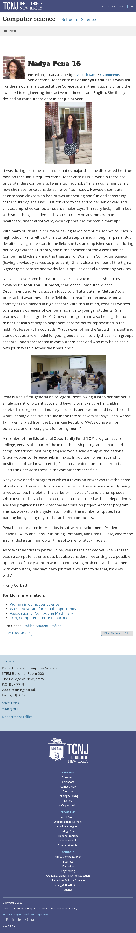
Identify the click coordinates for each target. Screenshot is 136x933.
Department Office (17, 716)
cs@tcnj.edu (10, 709)
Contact (7, 908)
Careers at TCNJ (23, 908)
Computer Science (29, 19)
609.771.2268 (10, 703)
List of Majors (68, 817)
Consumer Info (58, 908)
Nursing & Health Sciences (68, 885)
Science (68, 889)
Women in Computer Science (34, 604)
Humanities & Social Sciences (68, 880)
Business (68, 861)
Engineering (68, 871)
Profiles (28, 626)
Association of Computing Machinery (42, 613)
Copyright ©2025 (12, 902)
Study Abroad (68, 840)
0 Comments (110, 74)
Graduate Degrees (68, 826)
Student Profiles (48, 626)
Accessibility (41, 908)
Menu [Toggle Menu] (10, 30)
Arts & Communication (68, 857)
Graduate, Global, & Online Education (68, 875)
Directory (68, 791)
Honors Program (68, 835)
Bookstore (68, 777)
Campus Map (68, 786)
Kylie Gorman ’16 (17, 633)
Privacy (73, 908)
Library (68, 800)
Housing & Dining (68, 796)
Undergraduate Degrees (68, 821)
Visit (114, 6)
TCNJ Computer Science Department (41, 617)
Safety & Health (68, 805)
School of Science (79, 19)
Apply (105, 6)
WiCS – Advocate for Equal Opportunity (43, 608)
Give (121, 6)
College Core (68, 831)
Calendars (68, 782)
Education (68, 866)
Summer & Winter (68, 845)
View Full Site (9, 926)
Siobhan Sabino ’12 (117, 633)
